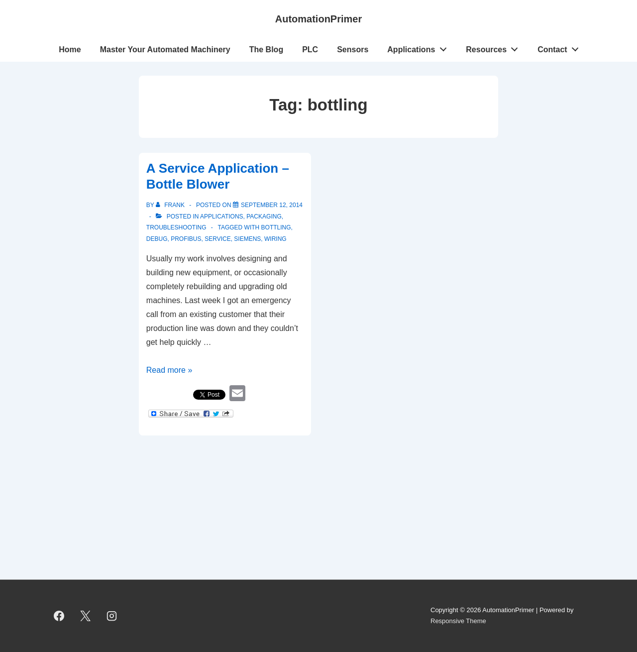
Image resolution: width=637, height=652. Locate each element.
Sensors (352, 49)
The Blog (266, 49)
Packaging (263, 216)
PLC (310, 49)
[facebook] (59, 615)
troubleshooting (176, 227)
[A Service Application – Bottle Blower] (272, 205)
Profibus (186, 238)
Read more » (169, 370)
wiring (275, 238)
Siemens (247, 238)
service (217, 238)
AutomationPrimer (318, 18)
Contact (560, 47)
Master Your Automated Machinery (165, 49)
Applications (419, 47)
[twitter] (85, 615)
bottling (276, 227)
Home (70, 49)
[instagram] (112, 615)
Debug (157, 238)
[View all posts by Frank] (171, 205)
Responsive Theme (458, 621)
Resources (495, 47)
